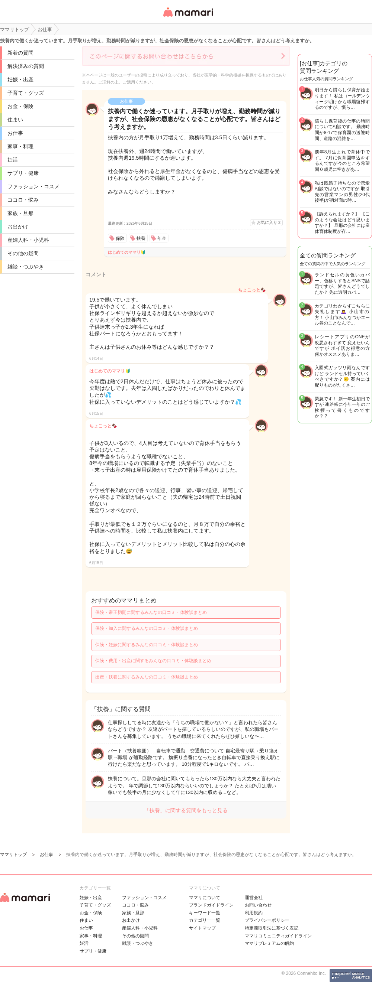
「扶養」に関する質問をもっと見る (186, 810)
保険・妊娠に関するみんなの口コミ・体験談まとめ (146, 644)
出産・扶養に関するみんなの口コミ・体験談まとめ (146, 677)
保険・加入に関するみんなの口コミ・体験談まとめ (146, 628)
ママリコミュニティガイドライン (278, 935)
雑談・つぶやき (25, 267)
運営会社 (254, 897)
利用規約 (254, 912)
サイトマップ (202, 928)
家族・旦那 (20, 213)
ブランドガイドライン (211, 905)
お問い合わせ (258, 905)
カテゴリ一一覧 (204, 920)
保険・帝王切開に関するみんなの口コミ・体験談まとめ (151, 612)
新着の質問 (20, 53)
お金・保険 (20, 106)
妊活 (12, 160)
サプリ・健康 (23, 173)
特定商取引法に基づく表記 (271, 928)
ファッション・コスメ (33, 186)
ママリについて (204, 897)
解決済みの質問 (25, 66)
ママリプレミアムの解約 (269, 943)
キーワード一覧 (204, 912)
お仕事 (15, 133)
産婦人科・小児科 (28, 240)
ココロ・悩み (23, 200)
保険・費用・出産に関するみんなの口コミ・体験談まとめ (153, 660)
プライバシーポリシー (267, 920)
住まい (15, 120)
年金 (161, 238)
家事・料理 (20, 146)
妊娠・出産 (20, 79)
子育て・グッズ (25, 93)
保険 (120, 238)
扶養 (141, 238)
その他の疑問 (23, 253)
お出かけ (17, 227)
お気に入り (268, 222)
